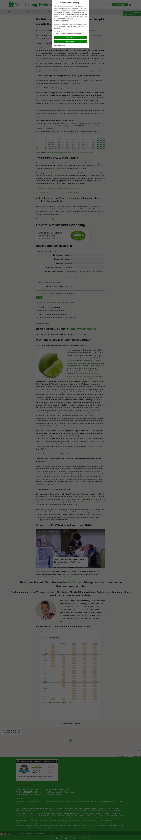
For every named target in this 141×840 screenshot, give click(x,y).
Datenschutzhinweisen (67, 18)
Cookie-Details (57, 45)
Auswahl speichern (70, 41)
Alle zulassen (70, 37)
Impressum (62, 45)
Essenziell (57, 31)
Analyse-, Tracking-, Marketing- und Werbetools (68, 33)
